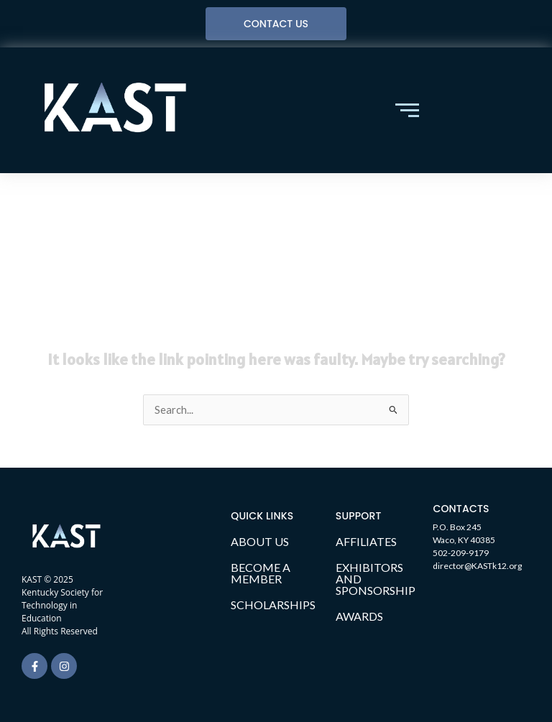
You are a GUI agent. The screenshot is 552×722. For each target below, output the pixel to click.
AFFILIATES (366, 541)
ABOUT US (260, 541)
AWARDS (359, 616)
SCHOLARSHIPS (273, 604)
